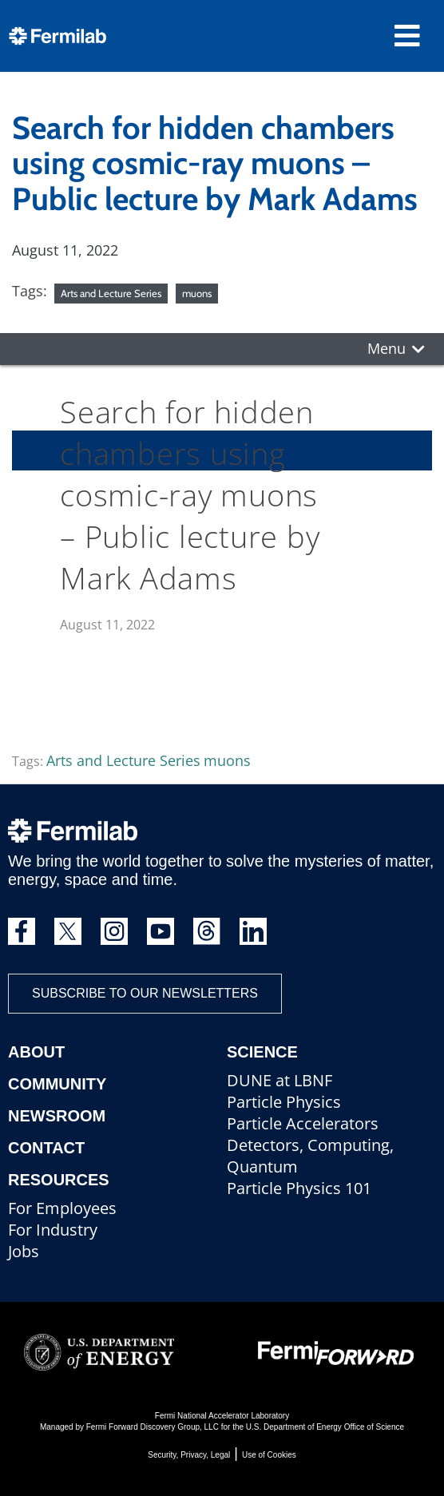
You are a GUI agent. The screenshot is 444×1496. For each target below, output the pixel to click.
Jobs (23, 1251)
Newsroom (56, 1116)
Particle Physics (284, 1102)
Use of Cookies (269, 1454)
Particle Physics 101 (299, 1188)
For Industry (52, 1229)
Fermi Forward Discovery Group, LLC (152, 1427)
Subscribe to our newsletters (145, 993)
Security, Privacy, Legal (189, 1454)
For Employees (62, 1208)
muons (197, 293)
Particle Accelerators (303, 1123)
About (36, 1052)
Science (262, 1052)
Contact (46, 1148)
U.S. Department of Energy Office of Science (325, 1427)
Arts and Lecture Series (111, 293)
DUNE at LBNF (279, 1080)
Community (57, 1084)
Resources (58, 1179)
